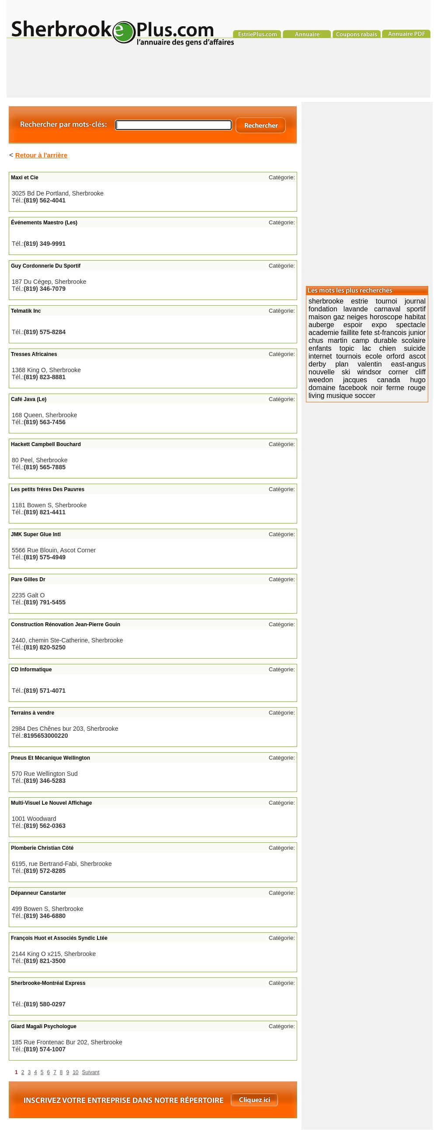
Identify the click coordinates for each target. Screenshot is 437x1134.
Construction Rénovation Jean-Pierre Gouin (65, 624)
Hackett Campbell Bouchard (46, 444)
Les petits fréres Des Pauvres (47, 489)
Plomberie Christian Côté (42, 848)
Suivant (91, 1072)
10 (75, 1072)
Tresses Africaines (34, 354)
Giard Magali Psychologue (43, 1026)
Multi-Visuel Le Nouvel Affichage (51, 803)
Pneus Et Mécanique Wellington (50, 758)
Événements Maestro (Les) (44, 223)
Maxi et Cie (24, 177)
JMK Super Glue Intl (36, 534)
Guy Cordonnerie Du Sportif (45, 266)
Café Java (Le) (28, 399)
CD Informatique (31, 669)
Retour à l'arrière (41, 155)
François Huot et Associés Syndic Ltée (59, 938)
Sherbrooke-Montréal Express (48, 983)
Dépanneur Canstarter (38, 893)
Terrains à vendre (32, 713)
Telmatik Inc (26, 311)
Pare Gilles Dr (28, 579)
